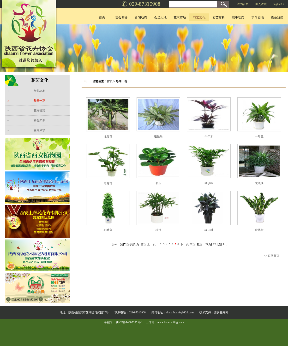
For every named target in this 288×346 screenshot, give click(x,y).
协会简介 (121, 17)
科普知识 (39, 120)
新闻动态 (141, 17)
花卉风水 (39, 130)
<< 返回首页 (271, 256)
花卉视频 (39, 110)
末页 (192, 244)
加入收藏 (261, 4)
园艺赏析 (218, 17)
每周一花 (39, 100)
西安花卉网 (221, 312)
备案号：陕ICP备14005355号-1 (123, 322)
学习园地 (257, 17)
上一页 (151, 244)
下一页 (184, 244)
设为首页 (243, 4)
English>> (278, 4)
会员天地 (160, 17)
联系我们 (277, 17)
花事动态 (238, 17)
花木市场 (180, 17)
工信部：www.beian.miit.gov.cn (165, 322)
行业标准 (39, 91)
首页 (102, 17)
